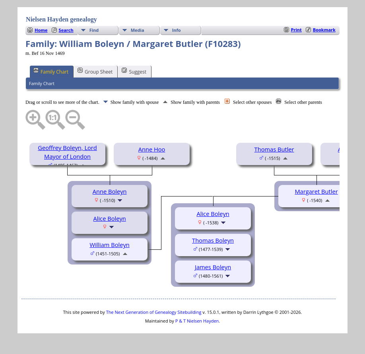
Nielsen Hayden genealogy (61, 19)
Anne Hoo (151, 149)
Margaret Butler (316, 191)
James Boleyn (213, 267)
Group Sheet (95, 71)
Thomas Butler (274, 149)
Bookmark (324, 30)
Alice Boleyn (109, 218)
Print (296, 30)
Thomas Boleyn (213, 240)
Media (137, 30)
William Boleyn (109, 245)
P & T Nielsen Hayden (197, 321)
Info (176, 30)
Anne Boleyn (110, 191)
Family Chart (50, 71)
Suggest (134, 71)
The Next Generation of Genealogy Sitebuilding (154, 312)
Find (94, 30)
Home (41, 30)
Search (66, 30)
